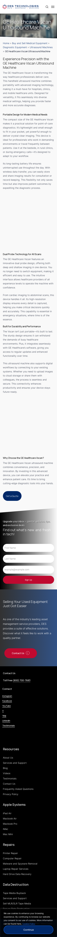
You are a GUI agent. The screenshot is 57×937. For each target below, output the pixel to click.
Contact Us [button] (18, 653)
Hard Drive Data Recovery (17, 874)
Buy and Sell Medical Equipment (29, 43)
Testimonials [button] (8, 725)
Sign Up (28, 579)
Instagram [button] (7, 696)
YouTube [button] (6, 705)
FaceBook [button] (7, 700)
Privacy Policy (10, 794)
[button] (52, 6)
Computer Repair (12, 858)
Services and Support (15, 762)
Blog (5, 768)
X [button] (3, 710)
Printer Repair (10, 853)
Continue (28, 929)
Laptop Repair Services (15, 868)
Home (6, 43)
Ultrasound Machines (41, 47)
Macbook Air (10, 818)
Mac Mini (8, 834)
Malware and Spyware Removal (20, 863)
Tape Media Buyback (14, 893)
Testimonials (9, 778)
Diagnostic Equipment (15, 47)
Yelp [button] (4, 715)
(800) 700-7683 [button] (21, 680)
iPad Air (7, 813)
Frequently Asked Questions (18, 789)
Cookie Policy (28, 923)
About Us (8, 757)
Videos (6, 773)
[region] (28, 923)
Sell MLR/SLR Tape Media (17, 903)
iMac (5, 829)
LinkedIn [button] (6, 720)
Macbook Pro (10, 823)
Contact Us (9, 783)
